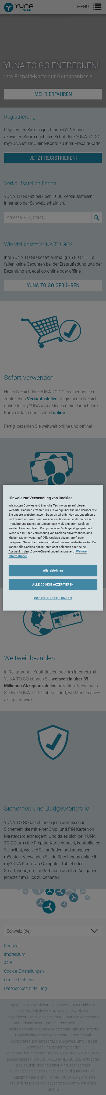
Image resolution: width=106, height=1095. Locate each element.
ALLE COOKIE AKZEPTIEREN (53, 584)
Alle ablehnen (53, 570)
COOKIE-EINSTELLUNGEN (53, 598)
